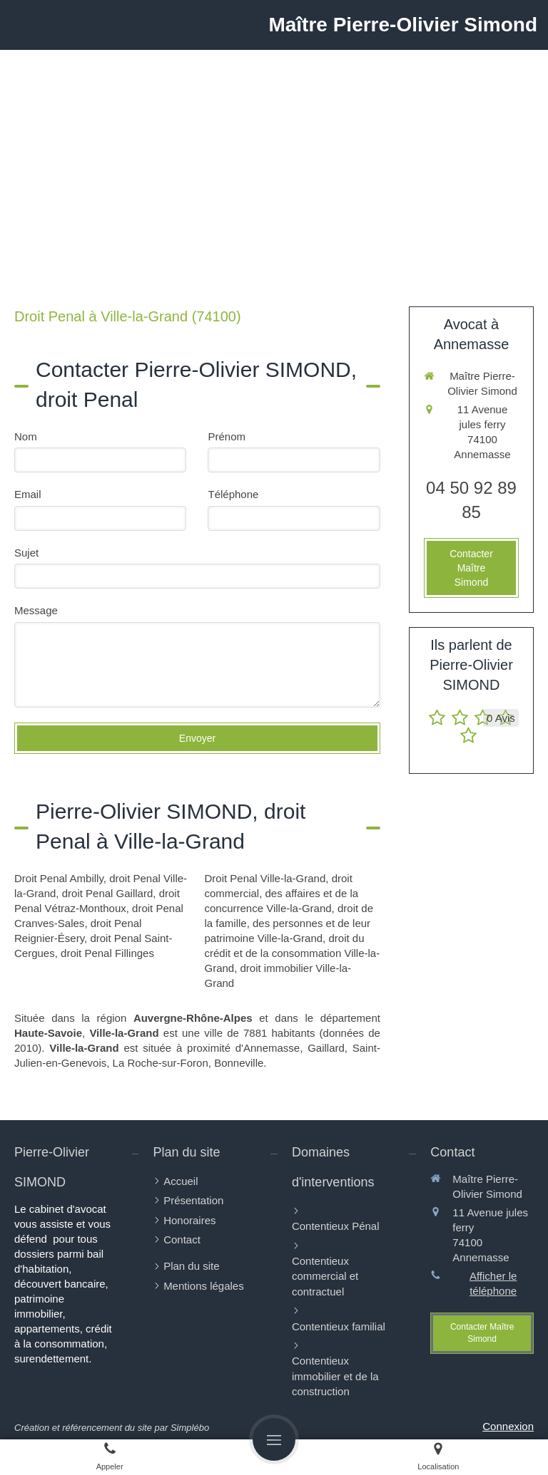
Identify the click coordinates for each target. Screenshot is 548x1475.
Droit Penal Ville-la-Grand (264, 878)
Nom (25, 436)
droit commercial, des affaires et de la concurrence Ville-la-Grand (281, 893)
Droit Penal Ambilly (58, 878)
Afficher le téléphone (493, 1283)
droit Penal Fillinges (107, 953)
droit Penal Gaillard (107, 893)
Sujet (26, 553)
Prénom (226, 436)
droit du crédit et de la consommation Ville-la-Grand (292, 953)
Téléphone (233, 494)
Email (27, 494)
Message (36, 610)
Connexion (508, 1426)
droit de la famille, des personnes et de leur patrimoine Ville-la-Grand (288, 923)
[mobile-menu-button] (274, 1439)
